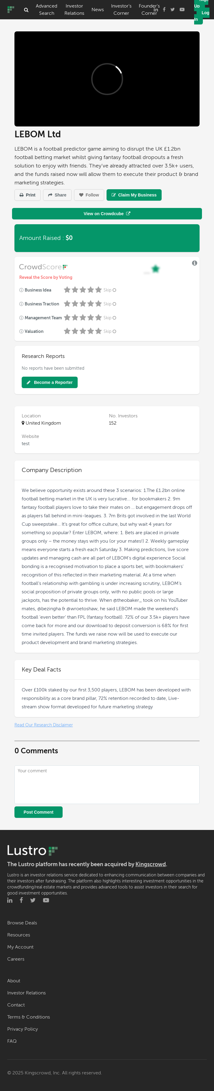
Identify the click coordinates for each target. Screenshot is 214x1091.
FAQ (12, 1041)
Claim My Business (134, 195)
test (25, 443)
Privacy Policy (22, 1029)
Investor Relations (74, 9)
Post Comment (39, 812)
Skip (110, 290)
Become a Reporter (50, 382)
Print (28, 195)
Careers (15, 959)
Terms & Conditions (28, 1017)
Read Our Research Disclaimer (43, 725)
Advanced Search (46, 9)
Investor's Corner (121, 9)
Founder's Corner (149, 9)
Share (57, 195)
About (13, 981)
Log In (201, 16)
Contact (16, 1005)
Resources (18, 935)
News (97, 9)
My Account (20, 947)
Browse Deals (22, 923)
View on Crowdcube (107, 213)
